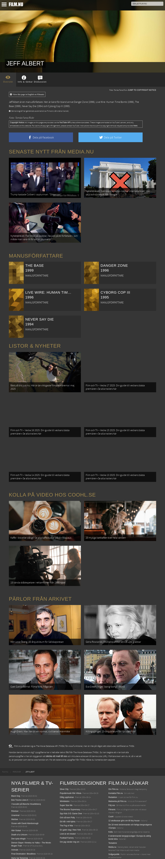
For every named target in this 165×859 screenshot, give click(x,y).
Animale (14, 830)
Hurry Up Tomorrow (19, 838)
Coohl (110, 796)
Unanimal (15, 795)
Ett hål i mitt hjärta (67, 801)
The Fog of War (66, 806)
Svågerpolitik (114, 834)
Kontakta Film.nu (115, 773)
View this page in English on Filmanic (27, 94)
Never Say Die (29, 106)
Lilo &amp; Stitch (18, 849)
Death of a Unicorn (19, 814)
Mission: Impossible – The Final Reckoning (29, 842)
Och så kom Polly (67, 797)
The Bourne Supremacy (70, 789)
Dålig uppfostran (67, 777)
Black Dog (15, 776)
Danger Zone (81, 102)
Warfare (14, 799)
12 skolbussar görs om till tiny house (124, 800)
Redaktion (112, 777)
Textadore (112, 823)
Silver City (64, 769)
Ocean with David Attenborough (25, 803)
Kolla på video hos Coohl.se (52, 485)
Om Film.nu (113, 769)
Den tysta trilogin (18, 818)
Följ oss (111, 785)
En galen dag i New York (70, 810)
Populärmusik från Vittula (70, 773)
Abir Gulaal (16, 810)
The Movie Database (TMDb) (86, 732)
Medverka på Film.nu (117, 781)
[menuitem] (5, 752)
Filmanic (112, 789)
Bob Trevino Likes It (19, 780)
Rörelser (15, 791)
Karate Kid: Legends (20, 853)
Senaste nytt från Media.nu (51, 152)
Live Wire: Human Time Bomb (111, 102)
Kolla (110, 812)
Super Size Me (66, 785)
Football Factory (67, 818)
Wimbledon (64, 781)
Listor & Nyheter (35, 342)
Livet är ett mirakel (68, 814)
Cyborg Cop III (55, 106)
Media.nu (112, 827)
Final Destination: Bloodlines (23, 834)
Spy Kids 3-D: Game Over (71, 793)
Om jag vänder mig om (69, 822)
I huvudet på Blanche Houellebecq (26, 784)
